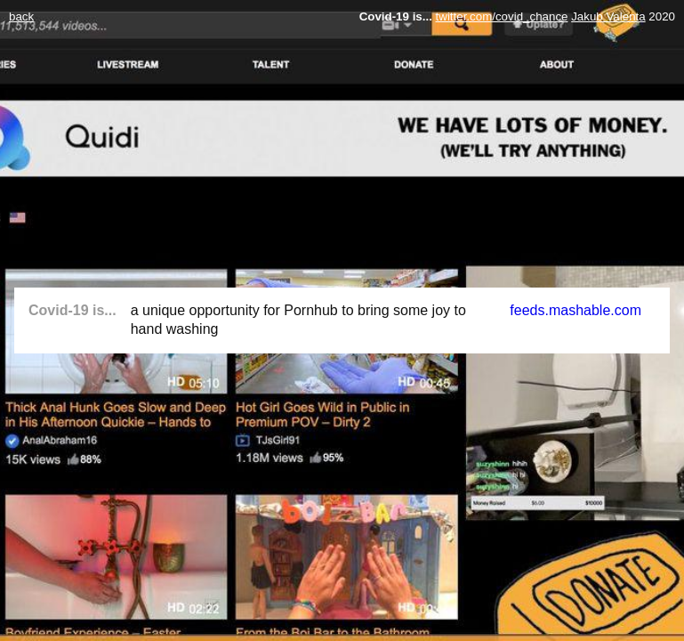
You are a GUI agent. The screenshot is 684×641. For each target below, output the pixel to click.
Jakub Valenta (608, 16)
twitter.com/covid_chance (502, 16)
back (21, 16)
